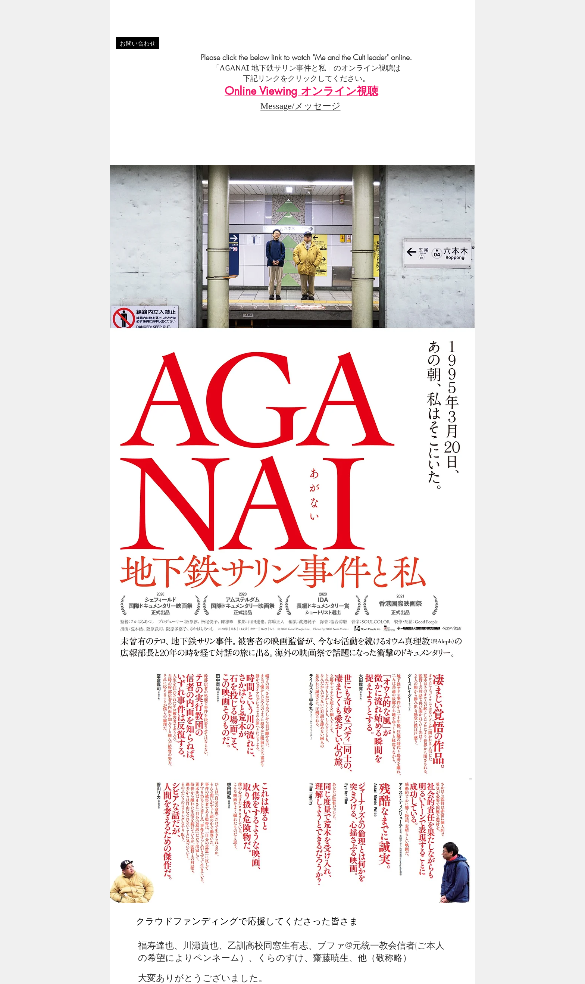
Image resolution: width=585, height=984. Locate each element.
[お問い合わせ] (137, 43)
